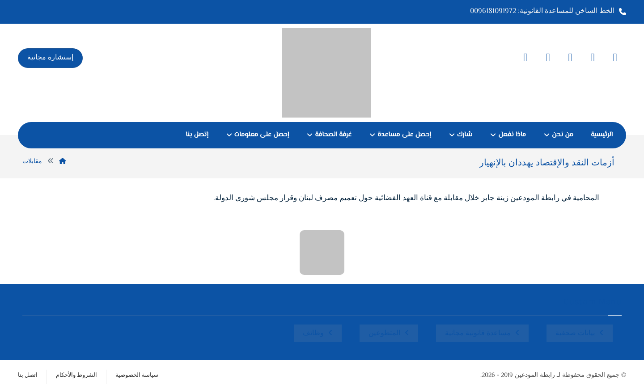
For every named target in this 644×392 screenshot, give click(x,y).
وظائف (313, 333)
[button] (615, 57)
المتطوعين (384, 333)
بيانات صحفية (575, 333)
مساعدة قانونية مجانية (478, 333)
